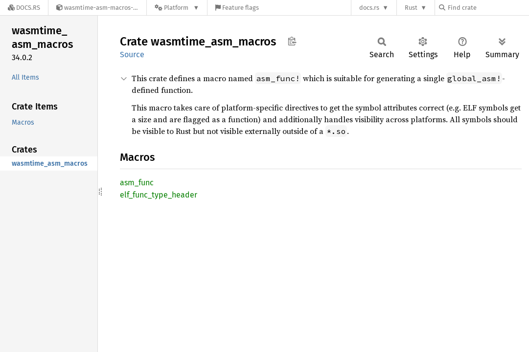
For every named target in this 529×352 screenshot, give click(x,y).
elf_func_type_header (158, 194)
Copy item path (292, 41)
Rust (411, 7)
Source (132, 54)
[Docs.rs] (24, 7)
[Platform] (177, 7)
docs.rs (369, 7)
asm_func (137, 182)
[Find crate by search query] (488, 7)
